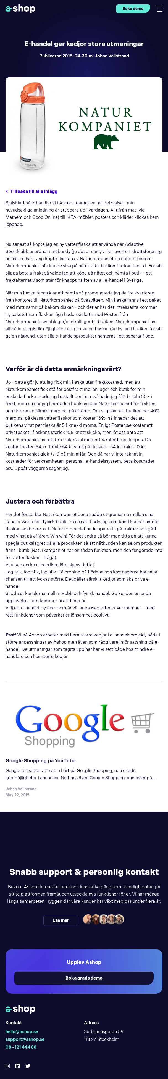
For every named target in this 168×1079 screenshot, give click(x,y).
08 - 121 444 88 (21, 1047)
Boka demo (133, 8)
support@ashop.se (25, 1039)
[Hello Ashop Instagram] (8, 1066)
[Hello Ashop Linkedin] (17, 1066)
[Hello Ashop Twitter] (27, 1066)
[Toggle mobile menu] (157, 8)
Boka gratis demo (84, 978)
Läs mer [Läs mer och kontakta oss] (61, 920)
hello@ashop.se (22, 1032)
